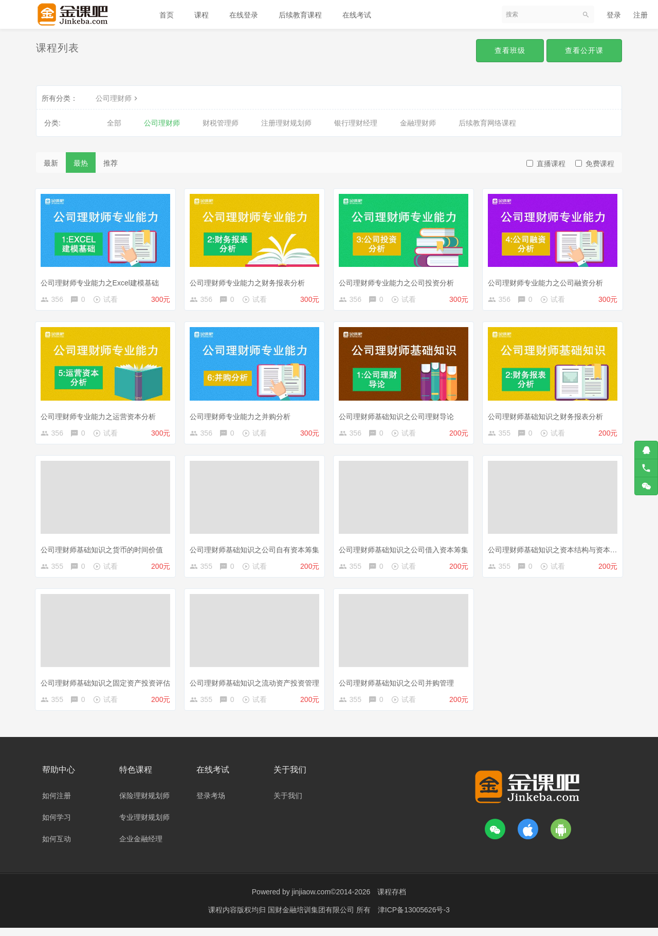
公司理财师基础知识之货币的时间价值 (104, 551)
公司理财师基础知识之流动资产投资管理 (256, 686)
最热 (81, 163)
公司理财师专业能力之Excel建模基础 (102, 280)
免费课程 (594, 163)
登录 (614, 15)
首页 (166, 15)
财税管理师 (221, 123)
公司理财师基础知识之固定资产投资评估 (107, 686)
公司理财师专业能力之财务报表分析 (249, 280)
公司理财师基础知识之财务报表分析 (547, 416)
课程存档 (391, 900)
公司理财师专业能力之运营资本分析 (100, 416)
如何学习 (56, 825)
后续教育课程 (300, 15)
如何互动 (56, 847)
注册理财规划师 (286, 123)
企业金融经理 (140, 847)
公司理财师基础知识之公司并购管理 (398, 686)
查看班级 (510, 50)
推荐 (110, 163)
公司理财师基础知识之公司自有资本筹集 (256, 551)
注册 (640, 15)
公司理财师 (118, 98)
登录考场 (210, 804)
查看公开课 (584, 50)
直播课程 (545, 163)
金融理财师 (418, 123)
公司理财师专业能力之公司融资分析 (547, 280)
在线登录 (243, 15)
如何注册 (56, 804)
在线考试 (356, 15)
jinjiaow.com (311, 900)
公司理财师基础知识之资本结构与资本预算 (558, 551)
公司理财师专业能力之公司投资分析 (398, 280)
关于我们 (287, 804)
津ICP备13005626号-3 (414, 918)
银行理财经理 (355, 123)
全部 (114, 123)
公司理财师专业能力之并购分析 (242, 416)
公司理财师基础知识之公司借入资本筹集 (405, 551)
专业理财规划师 (144, 825)
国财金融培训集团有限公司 (312, 918)
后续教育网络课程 (487, 123)
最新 (51, 163)
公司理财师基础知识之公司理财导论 (398, 416)
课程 (201, 15)
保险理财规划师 (144, 804)
